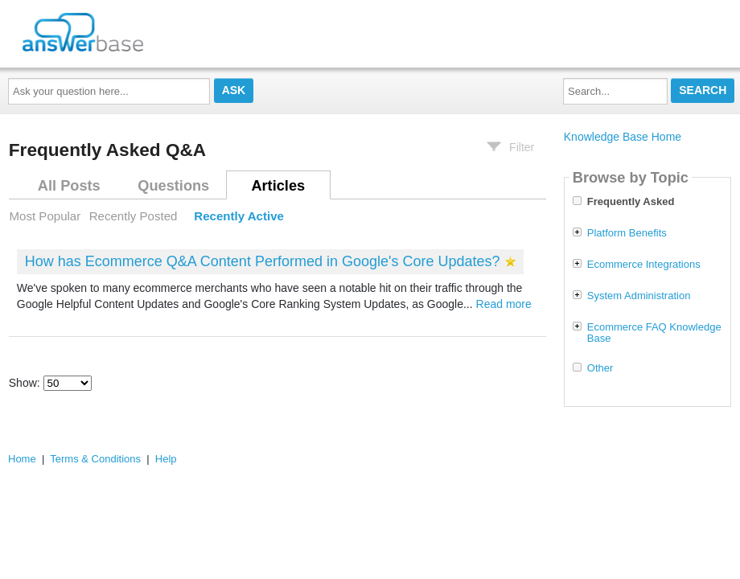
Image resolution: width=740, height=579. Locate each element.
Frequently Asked (631, 201)
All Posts (69, 186)
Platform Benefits (627, 233)
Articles (278, 186)
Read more (504, 304)
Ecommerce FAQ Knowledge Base (654, 333)
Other (600, 368)
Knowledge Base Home (622, 136)
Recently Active (239, 216)
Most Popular (45, 216)
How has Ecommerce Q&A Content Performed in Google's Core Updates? (262, 261)
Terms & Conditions (95, 459)
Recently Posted (133, 216)
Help (166, 459)
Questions (173, 186)
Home (22, 459)
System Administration (639, 296)
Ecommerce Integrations (644, 264)
